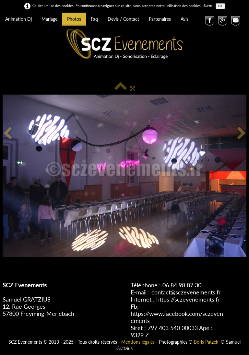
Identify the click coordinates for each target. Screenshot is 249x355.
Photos (74, 19)
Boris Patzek (206, 342)
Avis (184, 19)
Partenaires (160, 19)
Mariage (49, 19)
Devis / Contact (123, 19)
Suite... (209, 6)
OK (220, 6)
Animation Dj (18, 19)
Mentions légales (138, 342)
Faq (94, 19)
